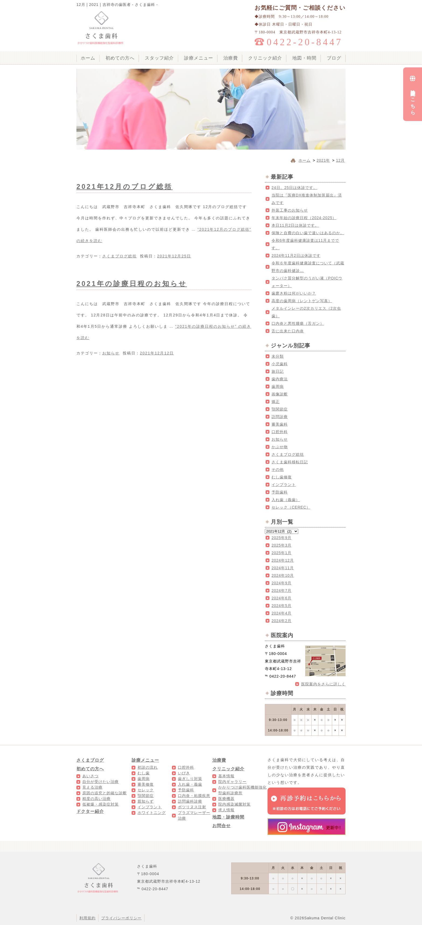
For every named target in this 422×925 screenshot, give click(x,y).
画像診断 (280, 394)
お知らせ (110, 353)
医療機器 (226, 798)
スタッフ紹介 (159, 58)
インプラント (284, 484)
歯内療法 (280, 379)
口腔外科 (280, 432)
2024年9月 (281, 583)
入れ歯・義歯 (190, 784)
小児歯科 (280, 364)
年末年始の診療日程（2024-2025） (304, 218)
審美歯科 (280, 424)
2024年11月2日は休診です (296, 255)
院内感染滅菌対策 (234, 804)
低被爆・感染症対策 (100, 804)
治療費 (230, 58)
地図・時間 (304, 58)
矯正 (276, 401)
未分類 (278, 356)
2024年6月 (281, 598)
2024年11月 (283, 568)
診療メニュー (198, 58)
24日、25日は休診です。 (294, 187)
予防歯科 (280, 492)
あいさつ (90, 776)
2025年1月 (281, 553)
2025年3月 (281, 545)
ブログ (334, 58)
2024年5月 (281, 605)
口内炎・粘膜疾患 (194, 795)
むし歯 (144, 773)
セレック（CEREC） (291, 507)
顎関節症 (280, 409)
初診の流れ (148, 767)
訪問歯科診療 (190, 801)
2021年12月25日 (174, 256)
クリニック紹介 (265, 58)
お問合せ (221, 825)
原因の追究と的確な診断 (104, 793)
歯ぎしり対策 (190, 778)
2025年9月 (281, 538)
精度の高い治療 (96, 798)
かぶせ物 (280, 447)
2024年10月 (283, 575)
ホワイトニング (152, 812)
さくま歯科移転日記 (290, 462)
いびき (184, 773)
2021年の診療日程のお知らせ (131, 283)
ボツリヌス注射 (192, 807)
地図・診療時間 (228, 817)
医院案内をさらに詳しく (323, 684)
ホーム (88, 58)
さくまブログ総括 (119, 256)
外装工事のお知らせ (290, 210)
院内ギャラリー (232, 781)
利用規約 (87, 918)
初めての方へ (120, 58)
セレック (146, 790)
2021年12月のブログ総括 (124, 186)
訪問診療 (280, 417)
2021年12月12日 (157, 353)
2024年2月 (281, 621)
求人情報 (226, 810)
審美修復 (146, 784)
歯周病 (278, 386)
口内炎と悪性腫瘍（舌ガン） (298, 323)
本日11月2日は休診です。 (295, 225)
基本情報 (226, 776)
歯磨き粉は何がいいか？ (294, 293)
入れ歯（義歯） (286, 500)
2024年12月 (283, 560)
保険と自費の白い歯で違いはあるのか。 (308, 233)
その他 (278, 469)
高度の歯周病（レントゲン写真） (302, 301)
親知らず (146, 801)
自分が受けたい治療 (100, 781)
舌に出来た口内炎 (288, 331)
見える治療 (92, 787)
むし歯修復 (282, 477)
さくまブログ (90, 760)
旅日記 (278, 371)
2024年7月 (281, 590)
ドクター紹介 (90, 811)
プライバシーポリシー (121, 918)
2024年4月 (281, 613)
